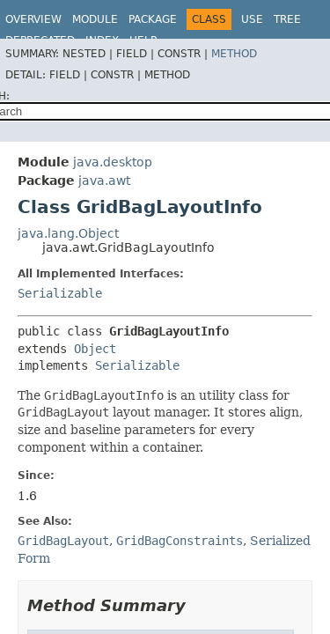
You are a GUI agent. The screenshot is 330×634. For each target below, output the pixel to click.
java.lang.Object (68, 233)
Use (252, 19)
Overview (33, 19)
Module (95, 19)
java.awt (104, 180)
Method (234, 54)
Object (95, 349)
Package (152, 19)
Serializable (60, 293)
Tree (287, 19)
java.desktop (112, 162)
